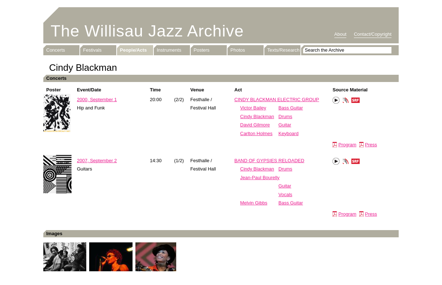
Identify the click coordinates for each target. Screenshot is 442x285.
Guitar (284, 125)
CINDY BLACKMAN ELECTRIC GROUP (276, 99)
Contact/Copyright (372, 34)
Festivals (92, 50)
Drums (285, 116)
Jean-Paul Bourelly (260, 177)
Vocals (285, 194)
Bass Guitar (290, 108)
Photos (237, 50)
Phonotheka (345, 101)
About (340, 34)
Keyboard (288, 133)
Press (371, 144)
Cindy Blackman (257, 116)
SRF (355, 101)
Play (336, 100)
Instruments (169, 50)
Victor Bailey (253, 108)
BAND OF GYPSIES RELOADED (269, 160)
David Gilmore (255, 125)
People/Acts (133, 50)
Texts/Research (283, 50)
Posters (201, 50)
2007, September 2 (97, 160)
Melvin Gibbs (253, 203)
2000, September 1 (97, 99)
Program (347, 144)
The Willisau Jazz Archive (147, 31)
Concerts (55, 50)
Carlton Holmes (256, 133)
